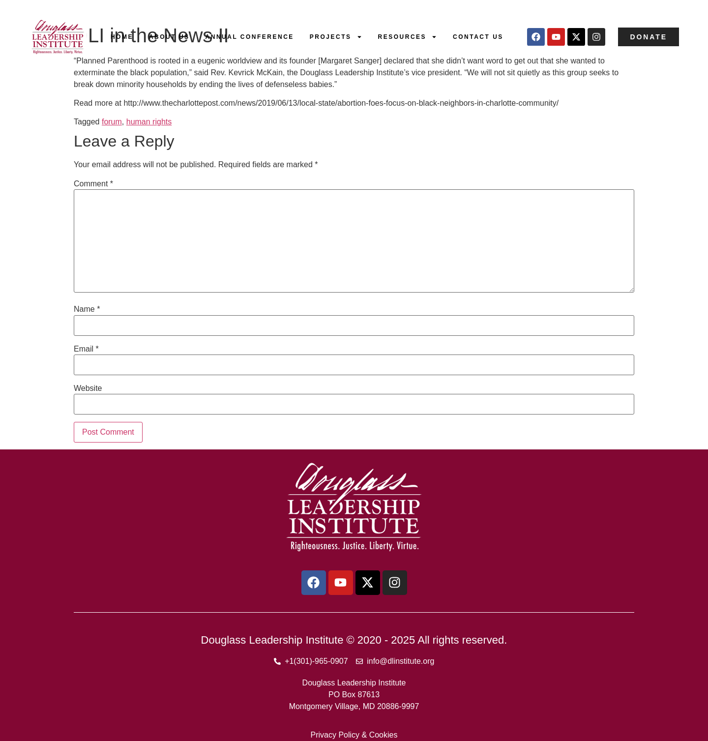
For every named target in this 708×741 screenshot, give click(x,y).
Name (87, 309)
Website (88, 388)
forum (112, 122)
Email (86, 349)
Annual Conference (250, 36)
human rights (149, 122)
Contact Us (478, 36)
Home (122, 36)
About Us (169, 36)
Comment (93, 184)
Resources (408, 37)
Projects (336, 37)
